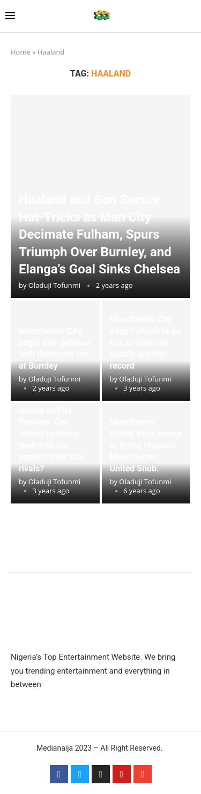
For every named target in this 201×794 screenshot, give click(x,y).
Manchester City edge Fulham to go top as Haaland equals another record (145, 342)
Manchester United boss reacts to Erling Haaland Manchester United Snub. (146, 445)
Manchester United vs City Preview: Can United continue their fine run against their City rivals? (51, 434)
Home (21, 52)
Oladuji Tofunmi (54, 285)
